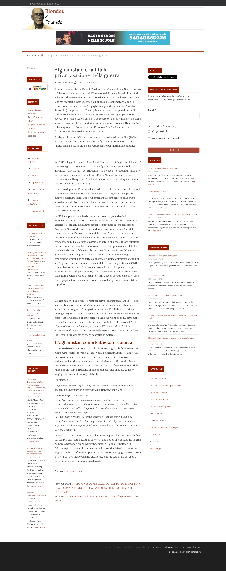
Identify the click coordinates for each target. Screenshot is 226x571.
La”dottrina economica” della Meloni (164, 168)
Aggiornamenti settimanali (164, 138)
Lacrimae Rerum (158, 420)
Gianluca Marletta (159, 399)
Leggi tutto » (33, 441)
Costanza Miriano (159, 392)
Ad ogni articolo (158, 131)
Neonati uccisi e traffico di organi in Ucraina (35, 313)
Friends (35, 175)
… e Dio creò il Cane (156, 275)
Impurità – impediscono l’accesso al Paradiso (36, 495)
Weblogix (167, 547)
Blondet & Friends (54, 16)
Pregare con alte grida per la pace (162, 256)
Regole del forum (36, 124)
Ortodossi (155, 434)
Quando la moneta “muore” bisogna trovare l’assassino (34, 451)
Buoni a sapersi (159, 247)
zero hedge (155, 448)
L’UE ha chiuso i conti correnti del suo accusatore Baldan (172, 214)
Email (152, 109)
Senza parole (38, 211)
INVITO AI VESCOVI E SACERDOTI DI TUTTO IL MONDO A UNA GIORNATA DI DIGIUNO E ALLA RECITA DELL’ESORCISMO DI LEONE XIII (97, 488)
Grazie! (31, 128)
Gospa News (156, 413)
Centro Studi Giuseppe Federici (166, 385)
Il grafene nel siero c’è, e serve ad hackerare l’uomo (36, 338)
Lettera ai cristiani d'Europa (164, 427)
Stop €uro (155, 441)
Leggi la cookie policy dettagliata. (185, 551)
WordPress (153, 547)
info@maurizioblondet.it (47, 3)
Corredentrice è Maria (158, 191)
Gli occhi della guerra (160, 406)
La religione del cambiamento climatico (165, 295)
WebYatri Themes (190, 547)
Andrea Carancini (158, 378)
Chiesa (35, 168)
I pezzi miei (38, 182)
